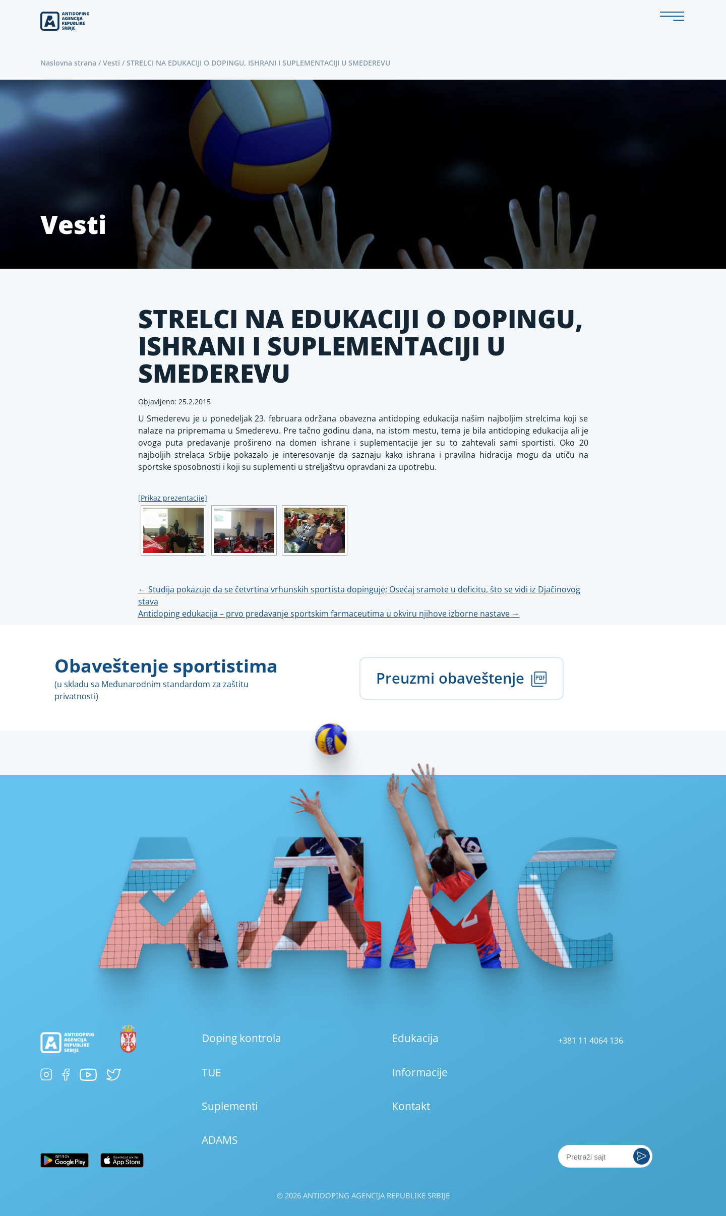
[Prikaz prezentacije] (172, 498)
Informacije (420, 1072)
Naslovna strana (68, 63)
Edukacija (415, 1038)
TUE (211, 1072)
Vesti (111, 63)
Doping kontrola (241, 1038)
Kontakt (411, 1106)
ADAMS (220, 1140)
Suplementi (230, 1106)
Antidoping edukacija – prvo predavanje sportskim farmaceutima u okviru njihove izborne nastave (329, 613)
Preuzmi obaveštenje (461, 678)
